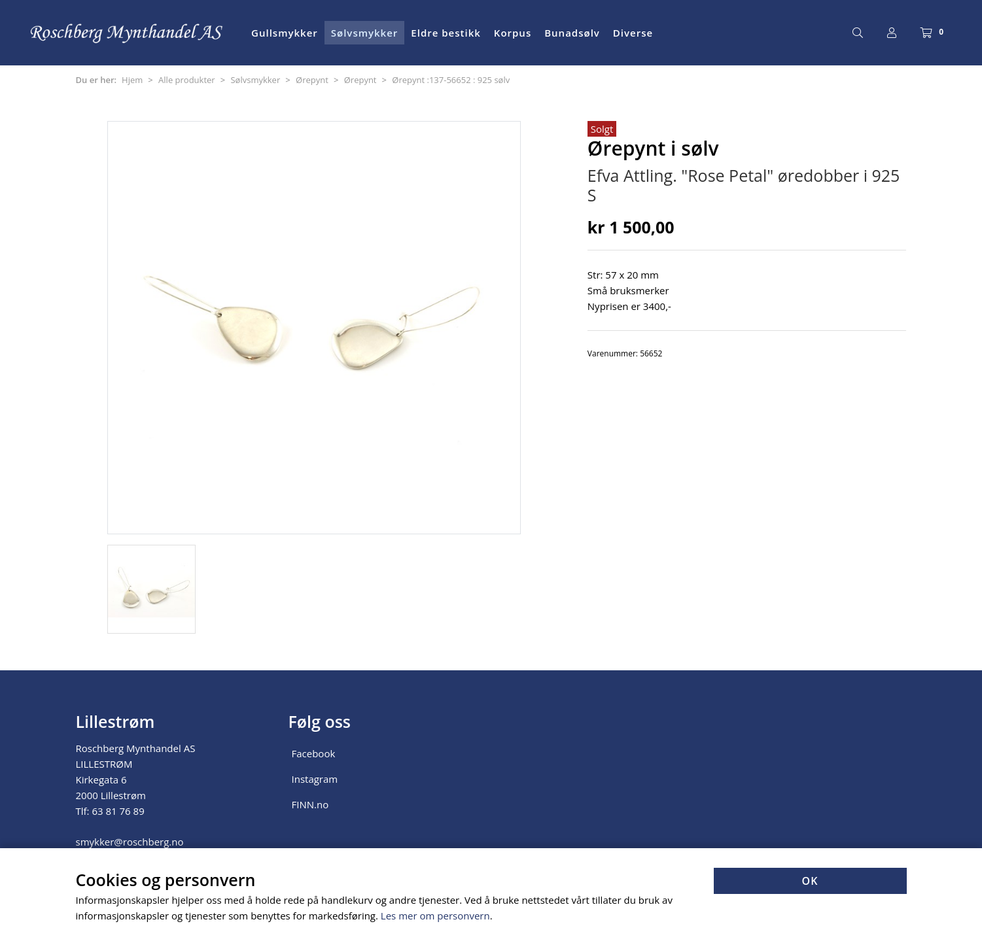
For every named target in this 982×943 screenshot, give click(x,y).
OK (810, 881)
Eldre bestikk (446, 32)
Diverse (633, 32)
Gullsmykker (284, 32)
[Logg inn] (891, 33)
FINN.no (310, 804)
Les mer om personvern (435, 915)
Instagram (315, 778)
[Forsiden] (127, 32)
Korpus (512, 32)
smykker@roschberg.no (130, 841)
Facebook (314, 753)
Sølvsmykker (364, 32)
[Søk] (857, 33)
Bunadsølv (572, 32)
